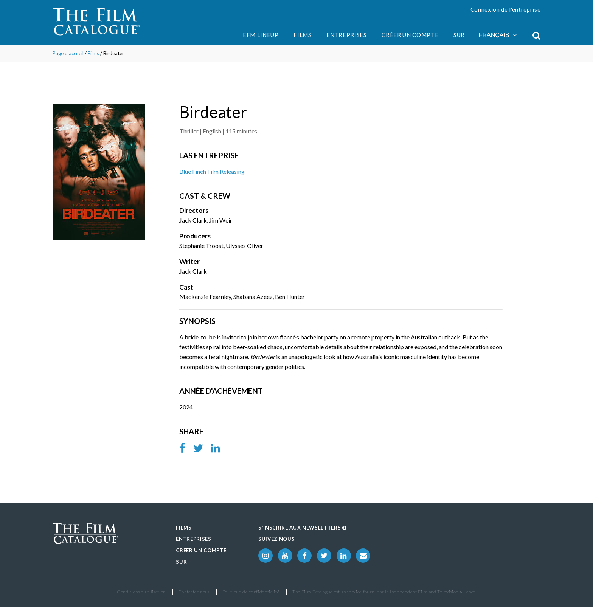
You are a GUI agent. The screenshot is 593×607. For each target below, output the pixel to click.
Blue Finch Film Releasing (212, 171)
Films (302, 34)
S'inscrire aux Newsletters (302, 528)
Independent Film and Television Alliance (433, 592)
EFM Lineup (261, 34)
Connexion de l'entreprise (505, 9)
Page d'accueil (68, 53)
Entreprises (346, 34)
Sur (459, 34)
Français (498, 35)
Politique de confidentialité (251, 592)
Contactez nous (194, 592)
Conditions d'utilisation (141, 592)
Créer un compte (410, 34)
